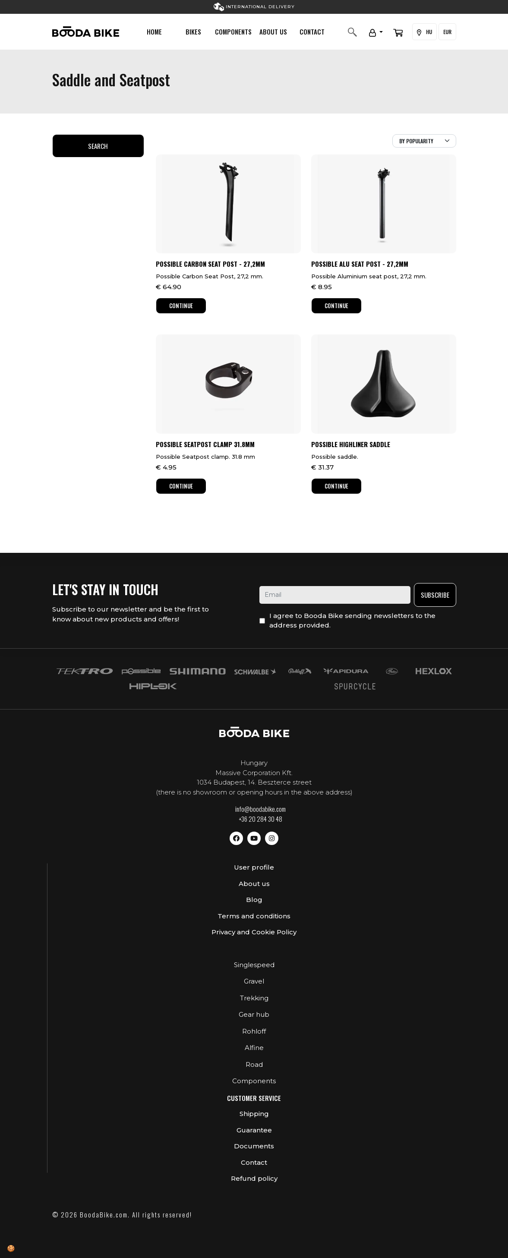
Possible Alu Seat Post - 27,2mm (359, 264)
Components (233, 31)
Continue (181, 305)
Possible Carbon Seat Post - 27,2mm (210, 264)
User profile (254, 867)
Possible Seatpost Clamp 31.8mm (205, 444)
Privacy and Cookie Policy (254, 932)
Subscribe (435, 594)
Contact (312, 31)
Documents (254, 1146)
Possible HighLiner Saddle (350, 444)
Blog (254, 899)
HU (424, 32)
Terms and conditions (254, 916)
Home (154, 31)
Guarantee (254, 1130)
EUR (447, 31)
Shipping (254, 1114)
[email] (334, 595)
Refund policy (254, 1178)
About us (273, 31)
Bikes (193, 31)
